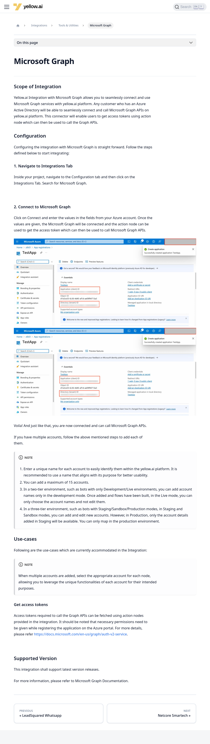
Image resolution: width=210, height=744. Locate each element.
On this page (27, 42)
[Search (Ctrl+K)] (190, 7)
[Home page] (18, 25)
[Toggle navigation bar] (6, 7)
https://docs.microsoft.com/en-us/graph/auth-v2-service (80, 634)
